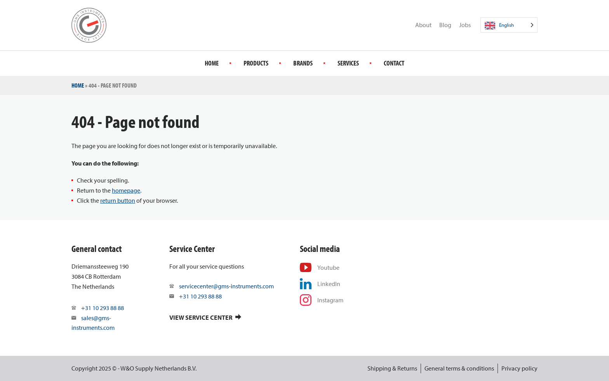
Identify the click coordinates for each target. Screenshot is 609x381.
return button (117, 200)
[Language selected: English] (509, 25)
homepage (126, 190)
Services (348, 63)
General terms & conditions (459, 368)
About (423, 25)
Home (212, 63)
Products (256, 63)
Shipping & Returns (392, 368)
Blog (445, 25)
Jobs (465, 25)
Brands (303, 63)
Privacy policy (519, 368)
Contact (394, 63)
